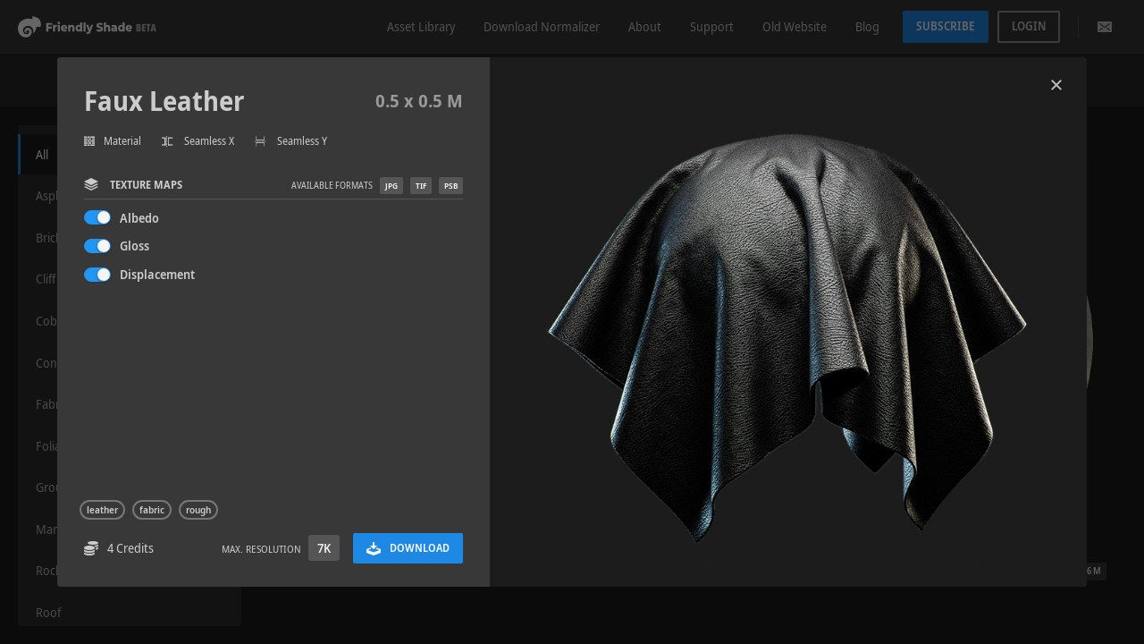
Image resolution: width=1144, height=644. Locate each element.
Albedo (139, 217)
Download (408, 547)
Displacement (157, 274)
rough (198, 510)
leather (102, 510)
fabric (151, 510)
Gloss (134, 245)
